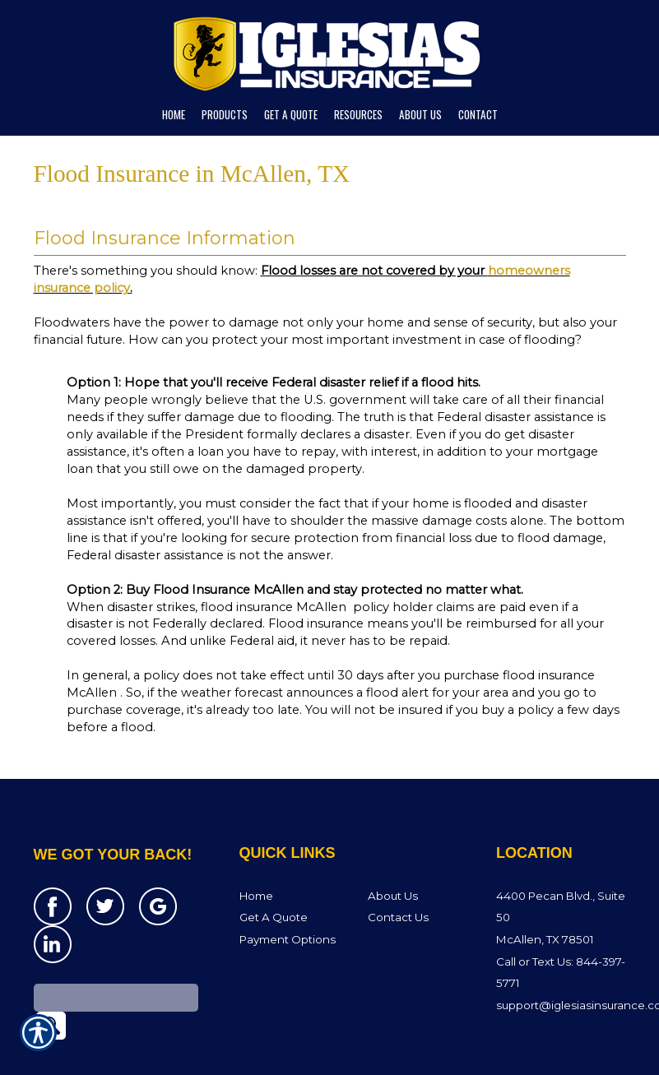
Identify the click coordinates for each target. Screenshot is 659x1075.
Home (256, 873)
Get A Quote (273, 894)
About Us (393, 873)
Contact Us (398, 894)
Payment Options (287, 917)
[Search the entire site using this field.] (116, 975)
